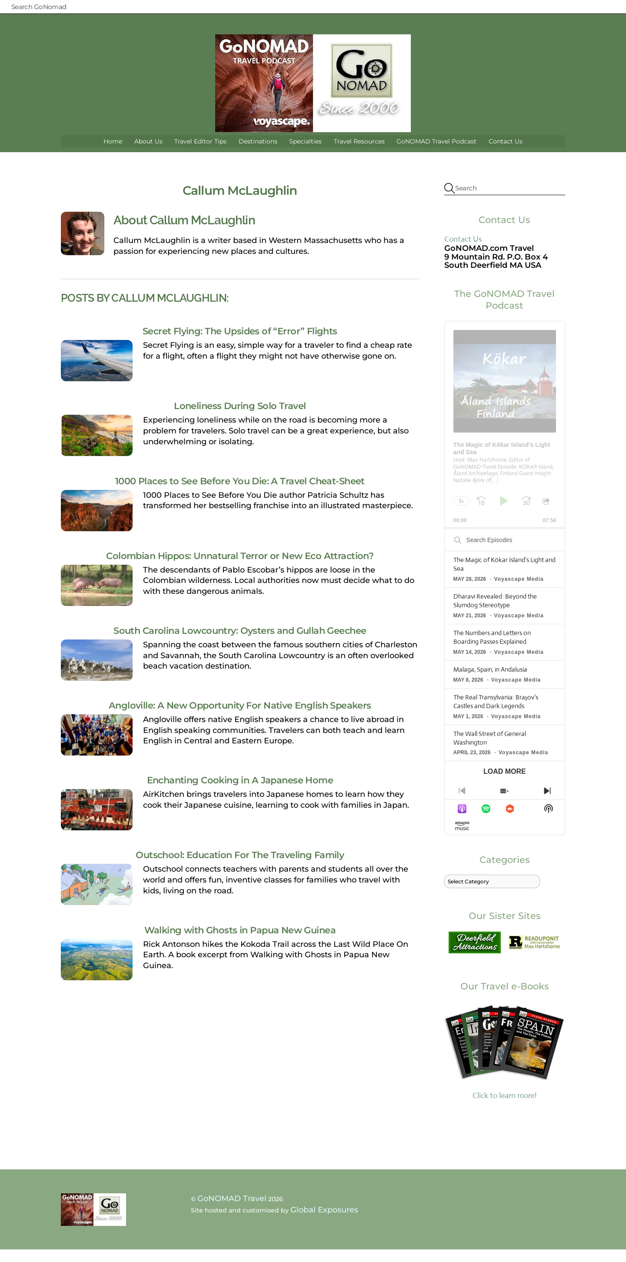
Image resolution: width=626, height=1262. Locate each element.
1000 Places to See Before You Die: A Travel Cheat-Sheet (240, 493)
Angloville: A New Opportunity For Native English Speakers (240, 717)
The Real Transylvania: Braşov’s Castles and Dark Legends (496, 714)
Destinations (258, 154)
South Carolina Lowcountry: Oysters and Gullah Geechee (239, 643)
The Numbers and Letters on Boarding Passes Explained (492, 649)
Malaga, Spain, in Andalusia (490, 682)
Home (112, 154)
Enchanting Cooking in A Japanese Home (240, 793)
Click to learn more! (504, 1063)
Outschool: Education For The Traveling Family (240, 867)
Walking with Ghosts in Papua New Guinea (240, 942)
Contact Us (506, 154)
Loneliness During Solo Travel (240, 418)
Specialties (305, 154)
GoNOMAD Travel (231, 1211)
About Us (148, 154)
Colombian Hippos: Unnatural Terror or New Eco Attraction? (239, 568)
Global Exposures (324, 1223)
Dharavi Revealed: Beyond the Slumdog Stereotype (495, 613)
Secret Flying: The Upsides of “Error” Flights (240, 344)
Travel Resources (359, 154)
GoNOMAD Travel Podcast (436, 154)
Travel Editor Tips (200, 154)
